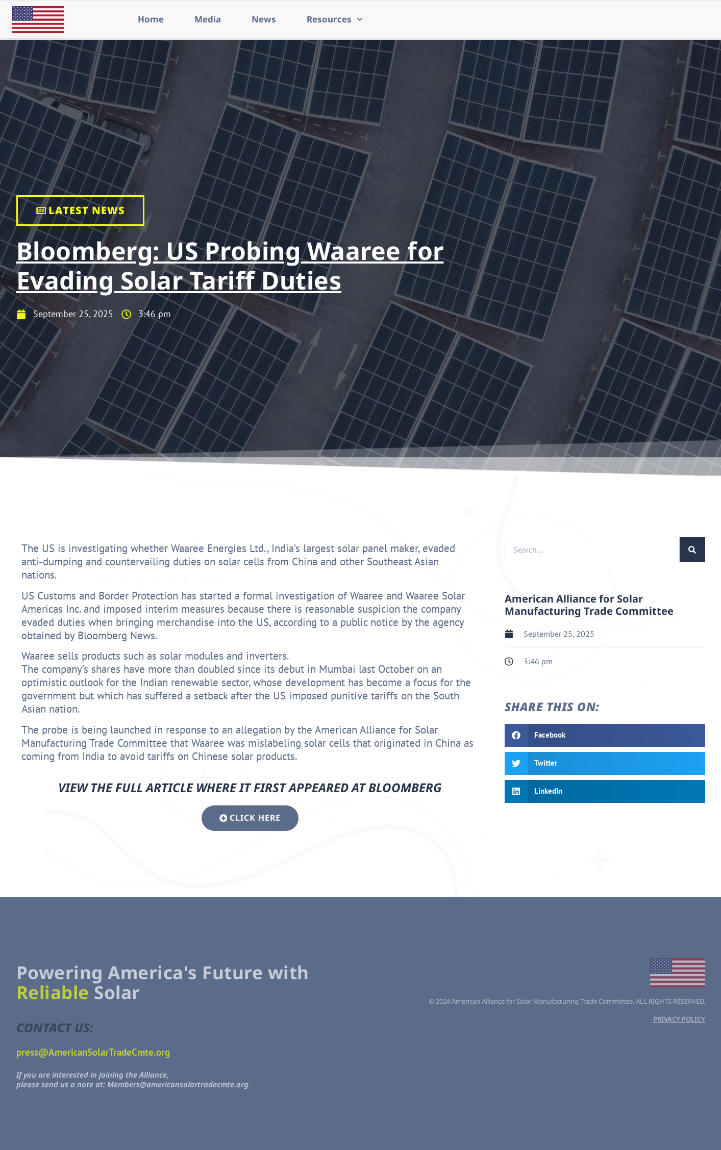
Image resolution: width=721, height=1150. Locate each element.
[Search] (692, 549)
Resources (335, 19)
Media (207, 19)
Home (151, 19)
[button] (605, 735)
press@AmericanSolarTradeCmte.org (93, 1051)
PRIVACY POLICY (679, 1018)
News (264, 19)
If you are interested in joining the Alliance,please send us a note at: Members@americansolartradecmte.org (132, 1078)
